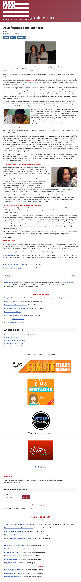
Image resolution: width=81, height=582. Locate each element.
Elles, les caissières (9, 322)
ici (30, 508)
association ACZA (28, 71)
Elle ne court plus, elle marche (13, 559)
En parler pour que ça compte (13, 573)
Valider (6, 494)
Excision (13, 37)
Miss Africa (6, 257)
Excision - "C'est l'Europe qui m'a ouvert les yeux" (19, 335)
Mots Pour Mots (65, 282)
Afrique (6, 37)
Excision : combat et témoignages (14, 340)
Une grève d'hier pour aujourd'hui (13, 298)
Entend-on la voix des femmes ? (13, 548)
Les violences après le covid (12, 555)
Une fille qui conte (9, 301)
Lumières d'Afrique (41, 252)
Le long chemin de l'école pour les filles (15, 305)
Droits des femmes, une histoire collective (16, 308)
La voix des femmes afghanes (12, 576)
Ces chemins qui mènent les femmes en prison (17, 538)
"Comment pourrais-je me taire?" (14, 346)
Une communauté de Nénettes (12, 312)
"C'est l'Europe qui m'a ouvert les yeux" (14, 264)
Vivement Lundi (39, 244)
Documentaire (22, 37)
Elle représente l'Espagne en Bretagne (15, 535)
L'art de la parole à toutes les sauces (15, 531)
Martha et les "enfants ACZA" (13, 337)
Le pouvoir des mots (10, 562)
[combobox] (13, 497)
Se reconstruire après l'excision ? (14, 343)
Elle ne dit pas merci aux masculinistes (15, 315)
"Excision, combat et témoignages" (12, 268)
